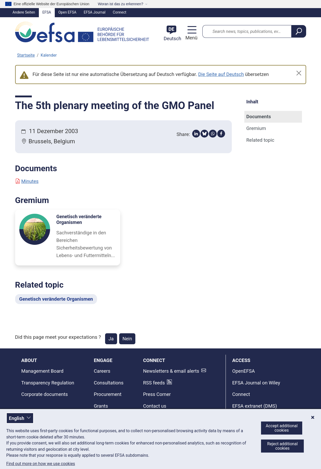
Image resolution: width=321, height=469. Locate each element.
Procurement (108, 394)
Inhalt (252, 101)
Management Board (42, 371)
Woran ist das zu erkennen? (120, 4)
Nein (127, 338)
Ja (111, 338)
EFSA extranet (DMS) (254, 406)
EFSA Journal (95, 12)
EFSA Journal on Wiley (256, 383)
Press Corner (157, 394)
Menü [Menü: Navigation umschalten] (190, 38)
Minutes (27, 181)
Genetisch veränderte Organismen (78, 219)
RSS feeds (154, 383)
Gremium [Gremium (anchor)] (256, 128)
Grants (101, 406)
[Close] (298, 73)
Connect (119, 12)
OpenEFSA (243, 371)
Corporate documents (44, 394)
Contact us (154, 406)
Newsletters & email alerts (171, 371)
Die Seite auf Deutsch (221, 74)
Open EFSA (67, 12)
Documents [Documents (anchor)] (258, 117)
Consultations (109, 383)
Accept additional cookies (282, 428)
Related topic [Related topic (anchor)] (260, 140)
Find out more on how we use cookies (40, 464)
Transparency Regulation (47, 383)
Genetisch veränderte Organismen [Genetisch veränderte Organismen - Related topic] (56, 299)
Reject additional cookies (282, 446)
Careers (102, 371)
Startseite (26, 55)
